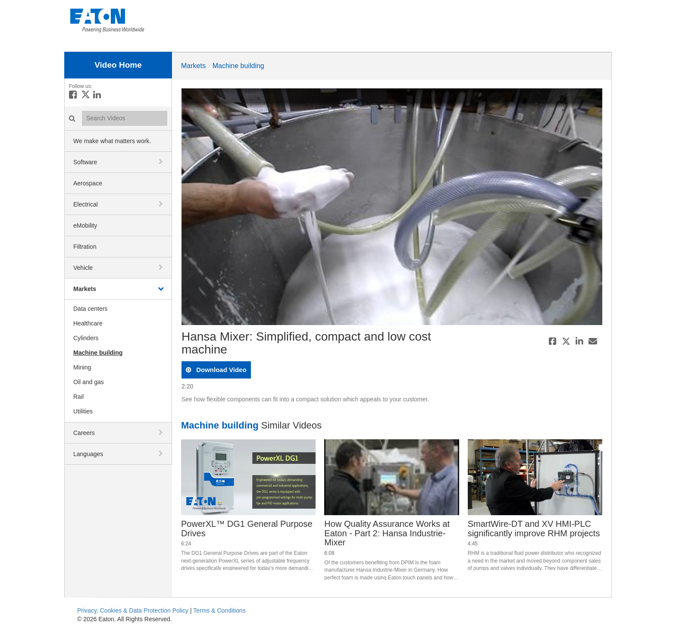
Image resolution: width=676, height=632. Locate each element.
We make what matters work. (112, 141)
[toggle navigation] (161, 161)
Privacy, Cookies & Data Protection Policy (132, 610)
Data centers (90, 308)
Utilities (83, 411)
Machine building (97, 352)
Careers (84, 432)
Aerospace (87, 183)
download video (220, 369)
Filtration (85, 246)
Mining (82, 367)
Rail (78, 396)
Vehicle (83, 267)
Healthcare (88, 323)
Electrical (85, 204)
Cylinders (85, 338)
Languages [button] (88, 454)
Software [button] (85, 162)
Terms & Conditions (219, 610)
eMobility (85, 225)
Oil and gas (88, 382)
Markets (84, 288)
